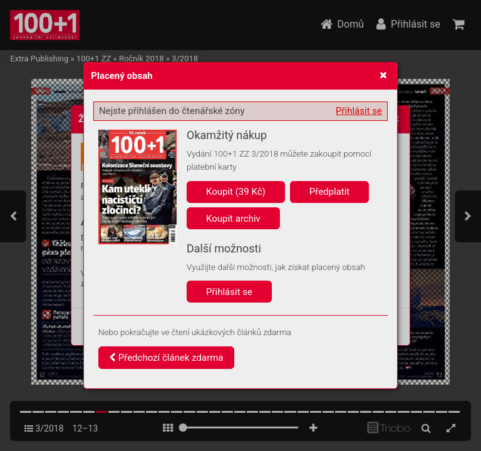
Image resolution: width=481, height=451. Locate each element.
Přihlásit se (359, 111)
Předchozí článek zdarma (166, 357)
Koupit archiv (233, 218)
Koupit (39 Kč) (236, 191)
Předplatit (329, 191)
